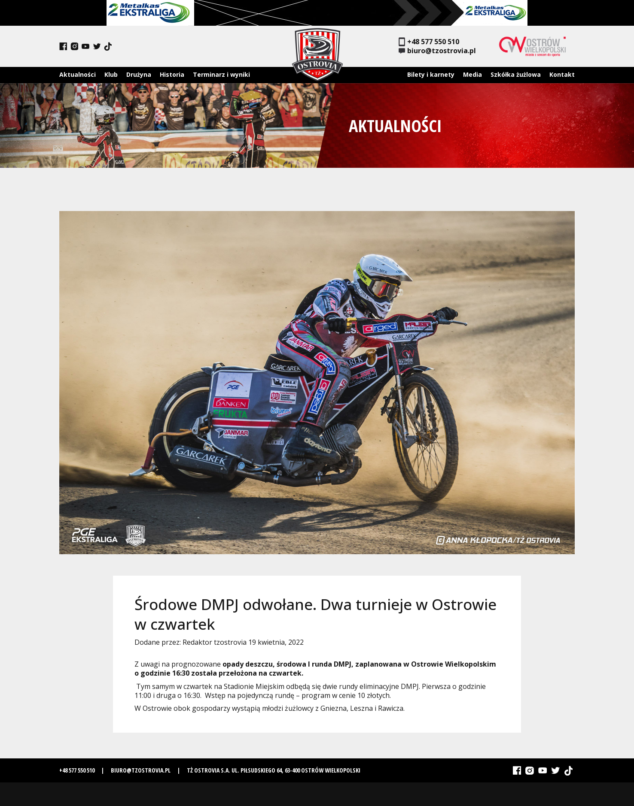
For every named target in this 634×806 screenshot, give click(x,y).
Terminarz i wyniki (221, 74)
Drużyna (138, 74)
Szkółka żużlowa (516, 74)
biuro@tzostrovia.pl (437, 50)
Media (472, 74)
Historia (172, 74)
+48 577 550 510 (429, 41)
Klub (111, 74)
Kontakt (562, 74)
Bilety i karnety (430, 74)
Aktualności (77, 74)
